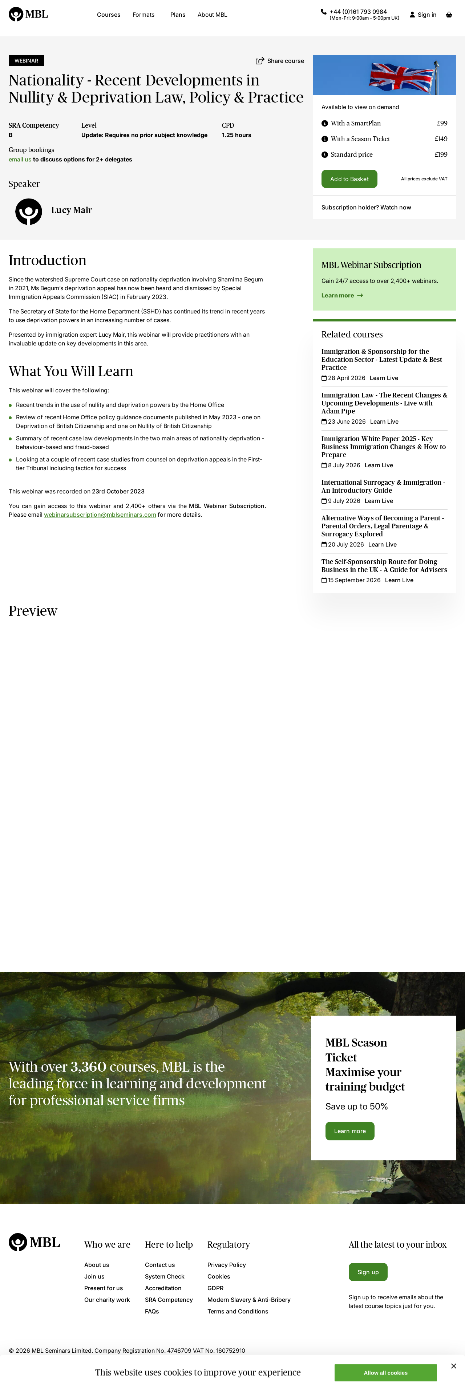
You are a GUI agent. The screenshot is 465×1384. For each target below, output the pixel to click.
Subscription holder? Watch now (366, 207)
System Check (165, 1276)
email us (20, 159)
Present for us (103, 1288)
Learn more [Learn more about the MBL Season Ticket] (350, 1131)
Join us (94, 1276)
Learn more (342, 295)
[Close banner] (453, 1337)
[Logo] (29, 18)
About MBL (212, 18)
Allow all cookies (386, 1344)
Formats (143, 18)
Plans (178, 18)
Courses (109, 18)
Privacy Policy (226, 1264)
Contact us (160, 1264)
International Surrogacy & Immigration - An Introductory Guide (383, 486)
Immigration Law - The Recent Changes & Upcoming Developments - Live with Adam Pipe (385, 403)
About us (96, 1264)
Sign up (368, 1272)
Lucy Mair (72, 210)
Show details (112, 1367)
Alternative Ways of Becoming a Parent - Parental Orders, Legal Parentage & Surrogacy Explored (383, 526)
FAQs (152, 1311)
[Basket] (449, 18)
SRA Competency (34, 125)
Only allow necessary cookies (386, 1366)
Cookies (218, 1276)
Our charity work (107, 1299)
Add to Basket (349, 179)
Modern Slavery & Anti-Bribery (249, 1299)
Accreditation (163, 1288)
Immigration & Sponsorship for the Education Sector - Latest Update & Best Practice (382, 359)
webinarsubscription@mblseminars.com (100, 514)
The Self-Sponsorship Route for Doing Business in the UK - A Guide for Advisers (384, 565)
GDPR (215, 1288)
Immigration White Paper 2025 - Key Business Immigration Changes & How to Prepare (384, 447)
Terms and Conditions (237, 1311)
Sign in (427, 18)
